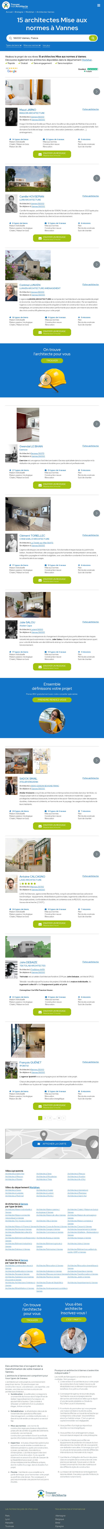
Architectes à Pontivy (44, 1196)
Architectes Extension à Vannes (49, 1271)
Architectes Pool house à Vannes (18, 1229)
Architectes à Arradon (76, 1176)
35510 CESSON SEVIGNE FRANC (45, 786)
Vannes (24, 1204)
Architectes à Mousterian (46, 1176)
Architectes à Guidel (44, 1190)
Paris (7, 1515)
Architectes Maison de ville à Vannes (51, 1215)
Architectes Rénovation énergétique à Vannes (83, 1267)
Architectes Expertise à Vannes (80, 1271)
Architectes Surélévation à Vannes (19, 1271)
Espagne (59, 1526)
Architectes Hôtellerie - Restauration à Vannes (83, 1233)
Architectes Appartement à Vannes (82, 1229)
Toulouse (9, 1526)
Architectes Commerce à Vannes (49, 1232)
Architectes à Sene (43, 1173)
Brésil (57, 1522)
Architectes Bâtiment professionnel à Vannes (20, 1239)
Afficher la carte (52, 1143)
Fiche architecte (91, 109)
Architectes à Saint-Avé (77, 1196)
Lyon (7, 1519)
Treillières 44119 (38, 969)
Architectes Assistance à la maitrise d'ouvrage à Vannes (19, 1278)
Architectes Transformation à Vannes (83, 1274)
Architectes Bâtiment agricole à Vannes (49, 1245)
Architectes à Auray (13, 1190)
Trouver (52, 360)
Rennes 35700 (37, 887)
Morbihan (30, 12)
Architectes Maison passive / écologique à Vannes (48, 1210)
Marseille (9, 1522)
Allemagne (60, 1515)
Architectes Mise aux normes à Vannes (52, 1274)
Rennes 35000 (37, 1069)
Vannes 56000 (37, 117)
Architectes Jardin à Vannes (79, 1277)
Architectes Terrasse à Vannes (17, 1274)
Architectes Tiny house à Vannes (18, 1221)
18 (59, 1118)
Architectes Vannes (45, 12)
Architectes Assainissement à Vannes (83, 1282)
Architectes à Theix (44, 1179)
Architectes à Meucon (14, 1176)
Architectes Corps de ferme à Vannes (51, 1226)
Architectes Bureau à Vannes (48, 1238)
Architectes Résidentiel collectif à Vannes (18, 1233)
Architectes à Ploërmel (14, 1196)
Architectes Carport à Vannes (80, 1226)
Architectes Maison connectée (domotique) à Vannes (17, 1216)
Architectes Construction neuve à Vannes (19, 1267)
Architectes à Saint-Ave (14, 1173)
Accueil (9, 12)
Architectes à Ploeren (13, 1179)
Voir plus (46, 45)
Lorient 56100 (37, 629)
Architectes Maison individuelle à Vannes (18, 1210)
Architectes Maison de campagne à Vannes (82, 1216)
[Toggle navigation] (99, 5)
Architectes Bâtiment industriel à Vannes (18, 1245)
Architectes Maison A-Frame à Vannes (20, 1226)
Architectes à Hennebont (78, 1190)
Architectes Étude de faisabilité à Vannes (49, 1284)
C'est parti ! (73, 1319)
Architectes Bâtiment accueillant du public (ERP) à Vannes (82, 1250)
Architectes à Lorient (44, 1193)
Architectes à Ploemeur (77, 1193)
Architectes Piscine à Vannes (47, 1277)
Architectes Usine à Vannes (79, 1243)
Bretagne (19, 12)
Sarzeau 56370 (37, 453)
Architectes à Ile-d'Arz (76, 1179)
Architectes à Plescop (76, 1173)
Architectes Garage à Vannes (48, 1229)
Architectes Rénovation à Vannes (49, 1265)
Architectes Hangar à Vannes (79, 1238)
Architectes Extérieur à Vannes (17, 1249)
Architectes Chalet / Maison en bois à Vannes (83, 1210)
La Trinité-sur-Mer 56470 (42, 542)
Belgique (59, 1519)
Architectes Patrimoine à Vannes (49, 1249)
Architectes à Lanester (14, 1193)
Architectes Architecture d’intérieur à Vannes (20, 1284)
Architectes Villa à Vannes (46, 1221)
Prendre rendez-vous (52, 699)
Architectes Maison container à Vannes (80, 1222)
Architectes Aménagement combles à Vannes (51, 1289)
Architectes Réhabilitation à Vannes (19, 1288)
